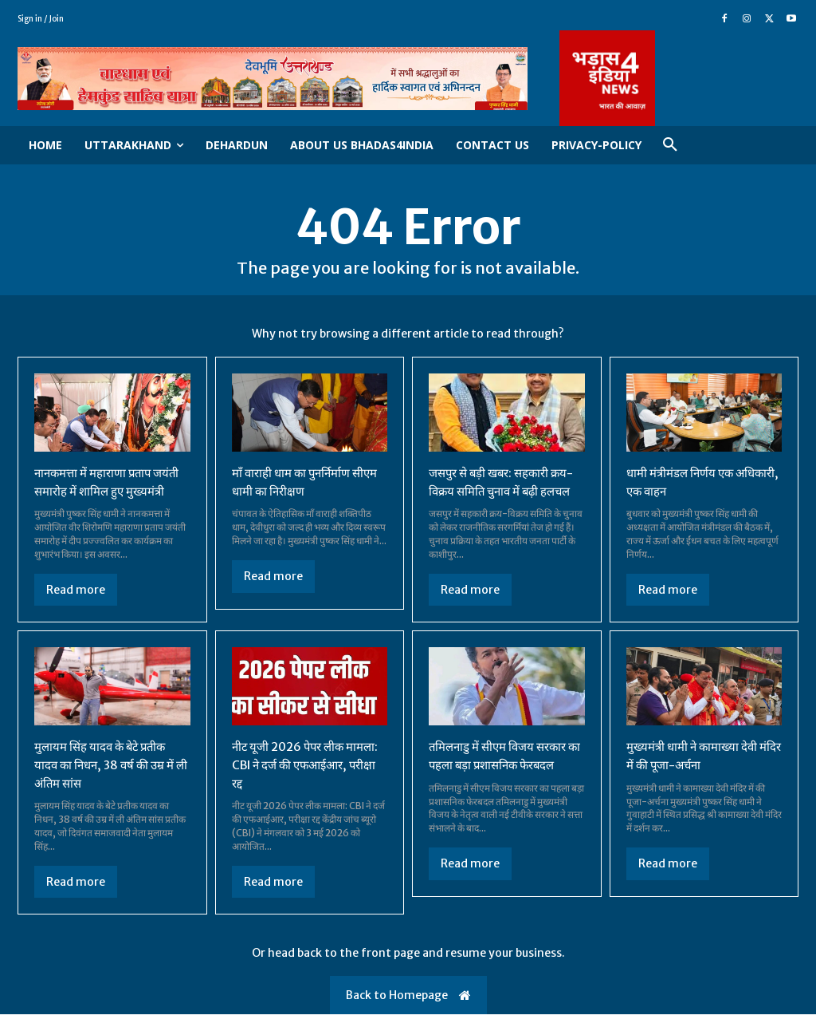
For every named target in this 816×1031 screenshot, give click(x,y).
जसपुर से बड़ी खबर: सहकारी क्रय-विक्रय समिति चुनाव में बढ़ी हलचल (500, 491)
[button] (670, 145)
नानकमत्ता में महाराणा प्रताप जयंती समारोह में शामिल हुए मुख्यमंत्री (97, 491)
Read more (75, 607)
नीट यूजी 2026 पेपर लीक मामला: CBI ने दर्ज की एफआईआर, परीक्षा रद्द (292, 782)
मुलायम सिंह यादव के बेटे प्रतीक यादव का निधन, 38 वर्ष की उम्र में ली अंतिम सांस (109, 782)
